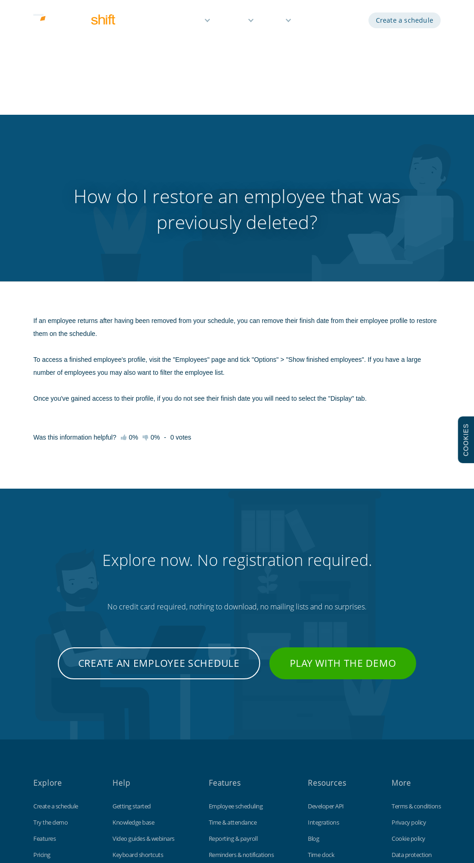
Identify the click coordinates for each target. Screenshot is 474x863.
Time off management (237, 754)
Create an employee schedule (159, 546)
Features (188, 22)
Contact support (133, 770)
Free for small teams (234, 770)
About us (44, 770)
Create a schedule (404, 22)
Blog (313, 722)
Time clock (321, 738)
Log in (347, 22)
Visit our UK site (411, 770)
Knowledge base (133, 706)
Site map (403, 754)
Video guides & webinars (143, 722)
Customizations (328, 754)
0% (151, 320)
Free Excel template (332, 770)
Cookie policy (408, 722)
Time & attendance (233, 706)
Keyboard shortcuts (137, 738)
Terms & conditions (416, 689)
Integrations (323, 706)
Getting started (131, 689)
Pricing (234, 22)
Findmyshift (111, 821)
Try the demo (50, 706)
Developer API (326, 689)
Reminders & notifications (241, 738)
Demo (315, 22)
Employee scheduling (236, 689)
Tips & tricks (127, 754)
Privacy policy (409, 706)
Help (275, 22)
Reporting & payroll (233, 722)
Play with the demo (343, 546)
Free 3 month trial (55, 754)
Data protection (412, 738)
